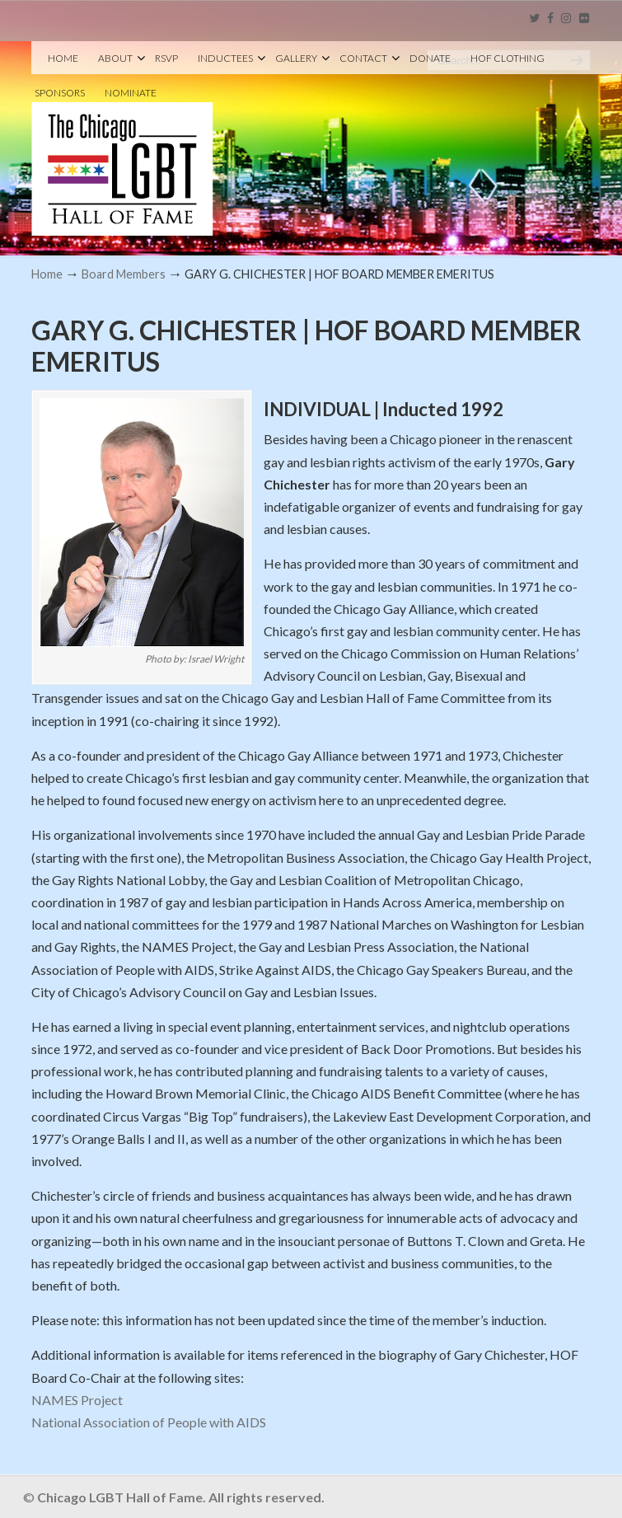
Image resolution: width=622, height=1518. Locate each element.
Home (47, 274)
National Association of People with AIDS (148, 1422)
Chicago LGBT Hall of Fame (122, 141)
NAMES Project (77, 1400)
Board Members (124, 274)
